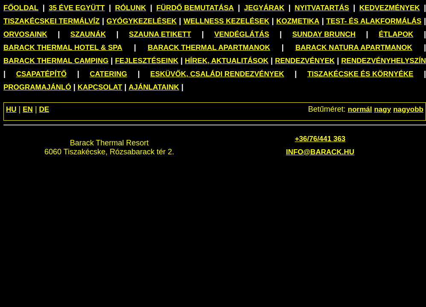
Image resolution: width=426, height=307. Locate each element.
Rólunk (130, 8)
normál (360, 109)
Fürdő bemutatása (195, 8)
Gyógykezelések (141, 21)
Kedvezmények (389, 8)
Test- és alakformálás (373, 21)
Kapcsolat (100, 87)
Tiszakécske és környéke (360, 74)
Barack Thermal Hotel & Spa (63, 47)
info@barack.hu (320, 152)
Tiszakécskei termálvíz (51, 21)
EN (28, 109)
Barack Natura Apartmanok (353, 47)
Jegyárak (264, 8)
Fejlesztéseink (146, 61)
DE (44, 109)
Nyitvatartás (322, 8)
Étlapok (396, 34)
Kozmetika (297, 21)
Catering (108, 74)
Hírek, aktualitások (226, 61)
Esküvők (217, 74)
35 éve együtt (77, 8)
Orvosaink (25, 34)
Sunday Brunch (324, 34)
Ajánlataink (153, 87)
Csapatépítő (41, 74)
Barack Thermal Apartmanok (209, 47)
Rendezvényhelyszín (383, 61)
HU (11, 109)
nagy (382, 109)
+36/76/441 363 (320, 139)
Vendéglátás (241, 34)
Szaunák (88, 34)
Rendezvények (305, 61)
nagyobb (408, 109)
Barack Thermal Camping (55, 61)
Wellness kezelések (226, 21)
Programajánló (37, 87)
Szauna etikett (160, 34)
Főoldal (20, 8)
